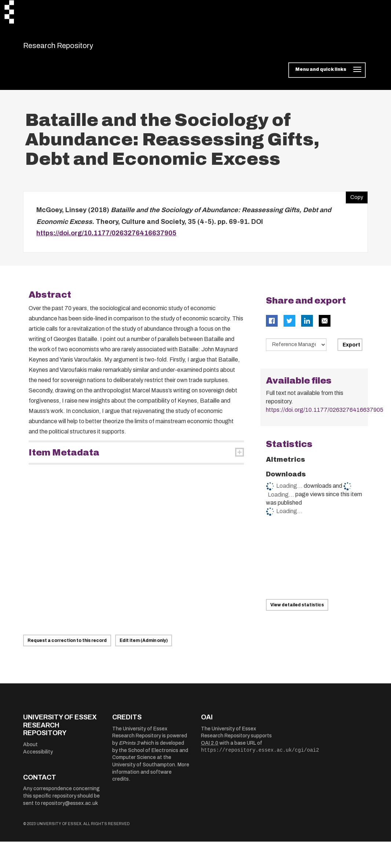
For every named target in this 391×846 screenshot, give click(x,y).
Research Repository (74, 48)
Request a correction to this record (67, 645)
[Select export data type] (296, 349)
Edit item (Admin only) (144, 645)
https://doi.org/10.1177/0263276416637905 (106, 238)
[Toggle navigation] (327, 75)
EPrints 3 (129, 747)
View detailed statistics (297, 609)
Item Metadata (64, 457)
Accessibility (38, 756)
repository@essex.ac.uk (69, 807)
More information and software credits (150, 776)
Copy (354, 200)
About (30, 749)
